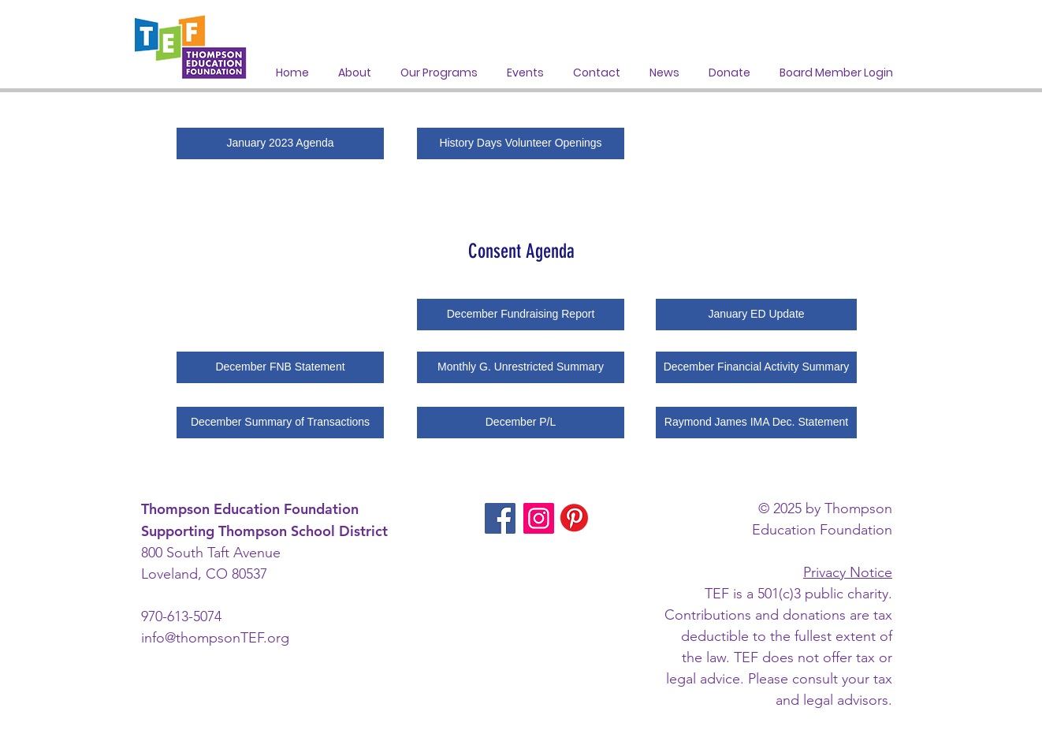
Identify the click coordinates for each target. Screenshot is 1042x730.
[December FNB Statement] (280, 367)
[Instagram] (538, 518)
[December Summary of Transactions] (280, 422)
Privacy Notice (847, 572)
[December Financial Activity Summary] (756, 367)
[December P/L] (520, 422)
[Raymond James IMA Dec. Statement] (756, 422)
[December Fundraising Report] (520, 314)
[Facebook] (500, 518)
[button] (438, 72)
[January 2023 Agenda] (280, 143)
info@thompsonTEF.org (215, 637)
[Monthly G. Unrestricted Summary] (520, 367)
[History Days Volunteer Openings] (520, 143)
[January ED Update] (756, 314)
